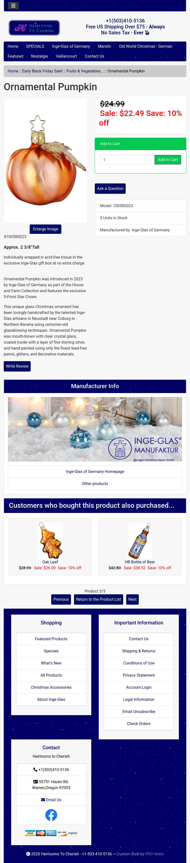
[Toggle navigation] (13, 5)
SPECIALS (35, 46)
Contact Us (94, 56)
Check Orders (139, 723)
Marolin (104, 46)
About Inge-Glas (51, 699)
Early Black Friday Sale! (42, 71)
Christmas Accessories (51, 687)
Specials (51, 651)
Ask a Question (110, 188)
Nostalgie (39, 56)
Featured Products (51, 639)
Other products (95, 483)
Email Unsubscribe (138, 711)
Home (13, 46)
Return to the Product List (98, 599)
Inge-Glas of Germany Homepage (95, 471)
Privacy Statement (139, 675)
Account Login (139, 687)
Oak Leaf (50, 562)
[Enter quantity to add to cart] (127, 159)
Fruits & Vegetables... (85, 71)
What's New (51, 663)
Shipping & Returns (139, 651)
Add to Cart (168, 159)
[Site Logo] (34, 28)
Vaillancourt (66, 56)
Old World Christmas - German (145, 46)
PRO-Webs (154, 854)
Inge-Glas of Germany (71, 46)
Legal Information (138, 699)
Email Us (51, 799)
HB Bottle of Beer (140, 562)
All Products (51, 675)
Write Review (17, 366)
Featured (15, 56)
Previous (61, 599)
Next (132, 599)
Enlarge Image (45, 229)
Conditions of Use (138, 663)
